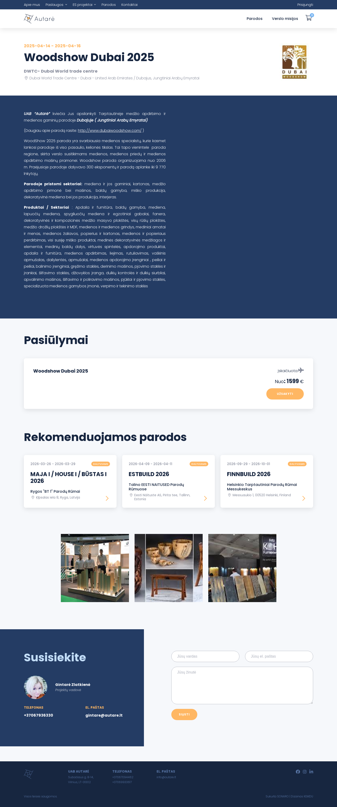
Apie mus (32, 4)
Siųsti (184, 714)
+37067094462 (122, 777)
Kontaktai (129, 4)
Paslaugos (54, 4)
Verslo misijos (285, 18)
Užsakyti (285, 394)
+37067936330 (38, 715)
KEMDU (308, 796)
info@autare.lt (166, 777)
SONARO (283, 796)
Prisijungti (305, 4)
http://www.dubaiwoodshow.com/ (110, 130)
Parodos (109, 4)
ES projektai (82, 4)
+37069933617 (122, 782)
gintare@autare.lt (104, 715)
